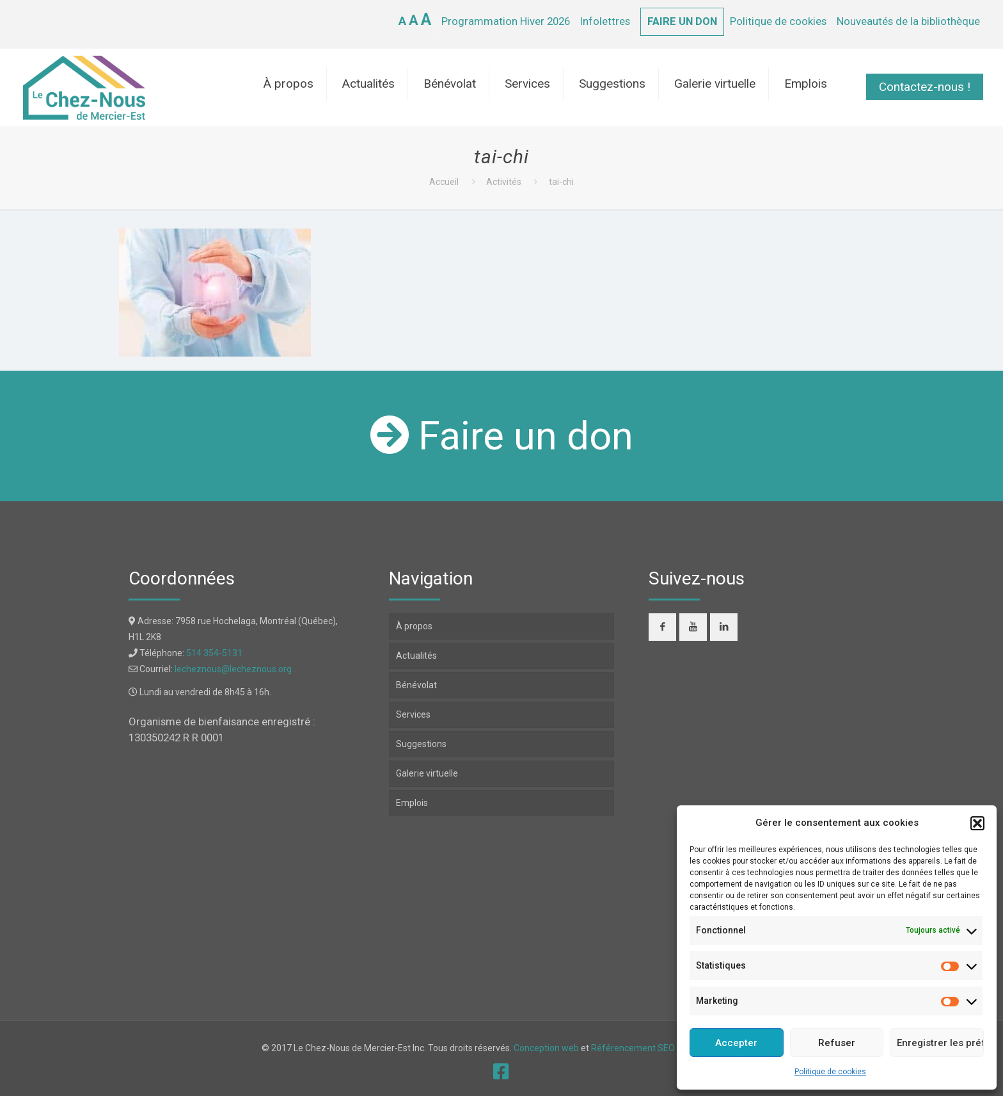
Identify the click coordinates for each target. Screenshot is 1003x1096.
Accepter (736, 1043)
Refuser (836, 1043)
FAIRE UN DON (682, 21)
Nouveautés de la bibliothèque (908, 21)
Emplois (412, 803)
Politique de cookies (830, 1071)
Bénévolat (416, 685)
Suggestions (421, 744)
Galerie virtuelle (427, 773)
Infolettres (605, 21)
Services (413, 714)
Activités (503, 182)
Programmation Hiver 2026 (505, 21)
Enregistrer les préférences (940, 1043)
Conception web (546, 1048)
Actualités (416, 655)
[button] (977, 823)
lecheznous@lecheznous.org (233, 669)
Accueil (444, 182)
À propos (414, 626)
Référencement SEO (634, 1048)
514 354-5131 (214, 653)
